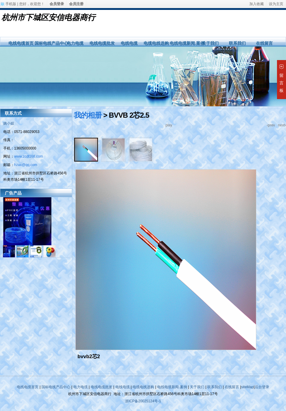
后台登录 (262, 387)
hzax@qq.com (25, 165)
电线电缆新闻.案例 (187, 43)
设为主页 (276, 4)
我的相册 (88, 115)
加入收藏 (256, 4)
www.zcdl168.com (28, 156)
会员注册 (76, 4)
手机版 (10, 4)
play (169, 125)
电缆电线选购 (156, 43)
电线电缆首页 (21, 43)
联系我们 (237, 43)
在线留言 (264, 43)
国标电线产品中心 (51, 43)
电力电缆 (75, 43)
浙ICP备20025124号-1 (143, 401)
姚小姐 (8, 123)
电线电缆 (129, 43)
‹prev (271, 125)
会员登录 (57, 4)
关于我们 (210, 43)
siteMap (247, 387)
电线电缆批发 (102, 43)
